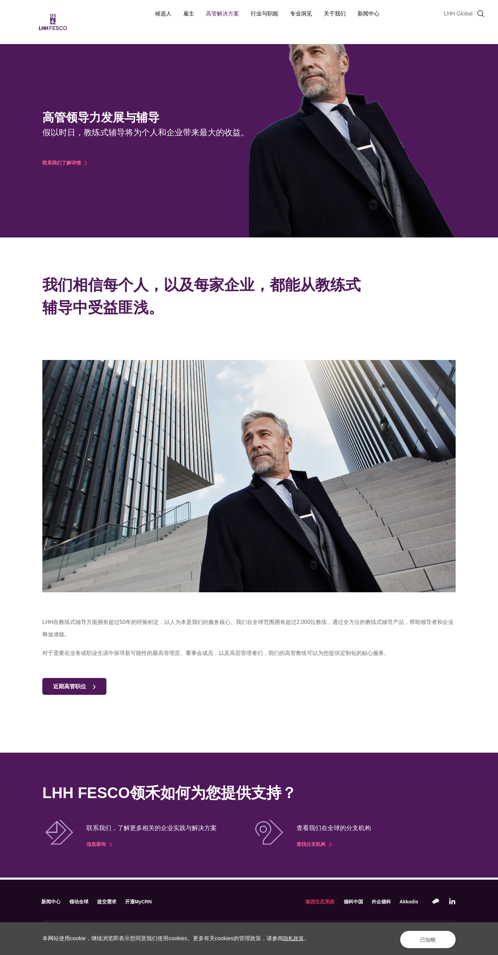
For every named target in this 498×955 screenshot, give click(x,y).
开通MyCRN (144, 901)
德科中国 (349, 901)
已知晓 (422, 938)
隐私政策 (294, 938)
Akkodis (408, 901)
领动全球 (81, 901)
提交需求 (111, 901)
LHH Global (458, 14)
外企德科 (378, 901)
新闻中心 (52, 901)
